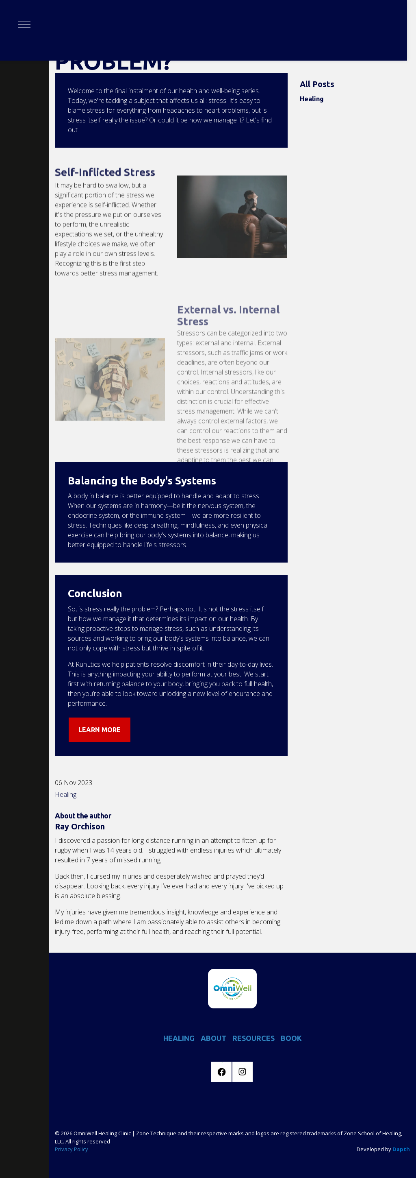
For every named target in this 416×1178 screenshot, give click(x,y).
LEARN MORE (99, 729)
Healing (65, 794)
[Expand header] (24, 24)
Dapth (401, 1149)
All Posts (317, 84)
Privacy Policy (71, 1149)
